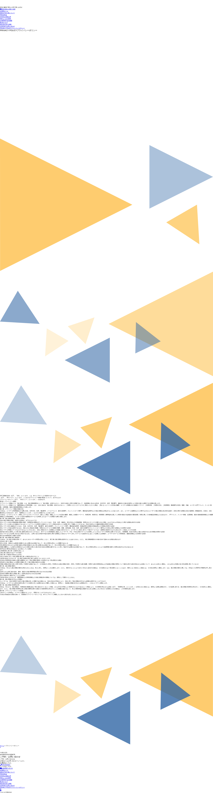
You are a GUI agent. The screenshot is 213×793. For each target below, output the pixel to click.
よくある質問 (5, 18)
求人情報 (5, 24)
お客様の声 (5, 17)
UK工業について (7, 13)
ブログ (4, 22)
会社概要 (6, 20)
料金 (3, 15)
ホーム (4, 11)
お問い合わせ (7, 26)
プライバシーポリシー (12, 28)
